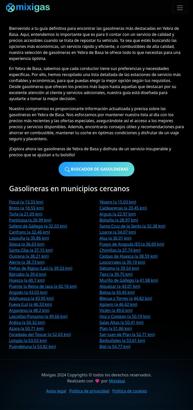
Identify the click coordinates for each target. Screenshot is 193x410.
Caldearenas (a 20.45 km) (123, 208)
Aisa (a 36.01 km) (115, 238)
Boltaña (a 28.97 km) (119, 220)
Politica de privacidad (89, 391)
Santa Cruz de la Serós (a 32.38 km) (132, 226)
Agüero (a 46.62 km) (118, 304)
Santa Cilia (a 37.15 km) (31, 250)
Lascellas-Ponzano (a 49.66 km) (38, 316)
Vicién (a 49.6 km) (116, 310)
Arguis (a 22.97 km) (118, 214)
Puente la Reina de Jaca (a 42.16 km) (43, 286)
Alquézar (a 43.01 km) (120, 286)
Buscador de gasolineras (96, 169)
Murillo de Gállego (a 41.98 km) (129, 280)
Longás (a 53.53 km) (28, 340)
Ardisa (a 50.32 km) (27, 322)
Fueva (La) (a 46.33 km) (30, 304)
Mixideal (117, 381)
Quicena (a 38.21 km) (29, 256)
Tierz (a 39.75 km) (116, 274)
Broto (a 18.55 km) (26, 208)
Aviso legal (56, 391)
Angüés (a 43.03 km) (28, 292)
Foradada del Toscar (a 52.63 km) (40, 334)
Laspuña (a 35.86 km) (29, 238)
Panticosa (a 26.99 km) (30, 220)
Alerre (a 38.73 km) (26, 262)
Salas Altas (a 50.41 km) (121, 322)
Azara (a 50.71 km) (26, 328)
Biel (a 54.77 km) (115, 346)
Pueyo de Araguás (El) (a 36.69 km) (132, 244)
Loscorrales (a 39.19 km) (122, 262)
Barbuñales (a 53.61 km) (122, 340)
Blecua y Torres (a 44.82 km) (126, 298)
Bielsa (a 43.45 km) (117, 292)
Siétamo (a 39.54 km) (119, 268)
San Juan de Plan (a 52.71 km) (127, 334)
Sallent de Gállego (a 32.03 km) (38, 226)
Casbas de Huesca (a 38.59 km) (129, 256)
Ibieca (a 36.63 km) (26, 244)
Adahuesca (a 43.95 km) (31, 298)
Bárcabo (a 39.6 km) (27, 274)
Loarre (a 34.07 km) (118, 232)
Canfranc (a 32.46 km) (29, 232)
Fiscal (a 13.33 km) (26, 202)
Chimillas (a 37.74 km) (120, 250)
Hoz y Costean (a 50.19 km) (125, 316)
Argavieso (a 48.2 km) (29, 310)
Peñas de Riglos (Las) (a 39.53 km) (40, 268)
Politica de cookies (129, 391)
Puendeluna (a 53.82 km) (32, 346)
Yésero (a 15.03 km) (118, 202)
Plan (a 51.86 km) (116, 328)
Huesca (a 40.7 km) (26, 280)
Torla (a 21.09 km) (25, 214)
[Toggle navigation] (180, 8)
